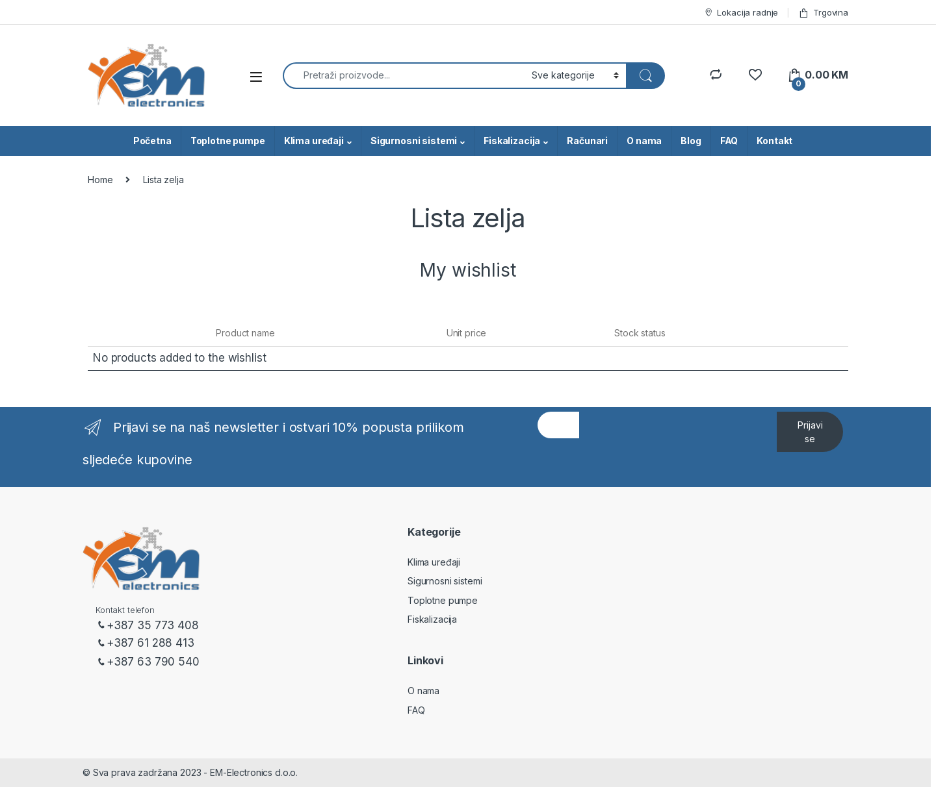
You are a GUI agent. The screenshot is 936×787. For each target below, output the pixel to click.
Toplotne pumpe (227, 140)
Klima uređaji (314, 140)
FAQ (729, 140)
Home (100, 179)
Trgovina (823, 12)
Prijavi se (810, 431)
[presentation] (678, 467)
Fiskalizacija (512, 140)
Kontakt (774, 140)
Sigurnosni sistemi (413, 140)
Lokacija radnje (741, 12)
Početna (152, 140)
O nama (644, 140)
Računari (587, 140)
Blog (691, 140)
